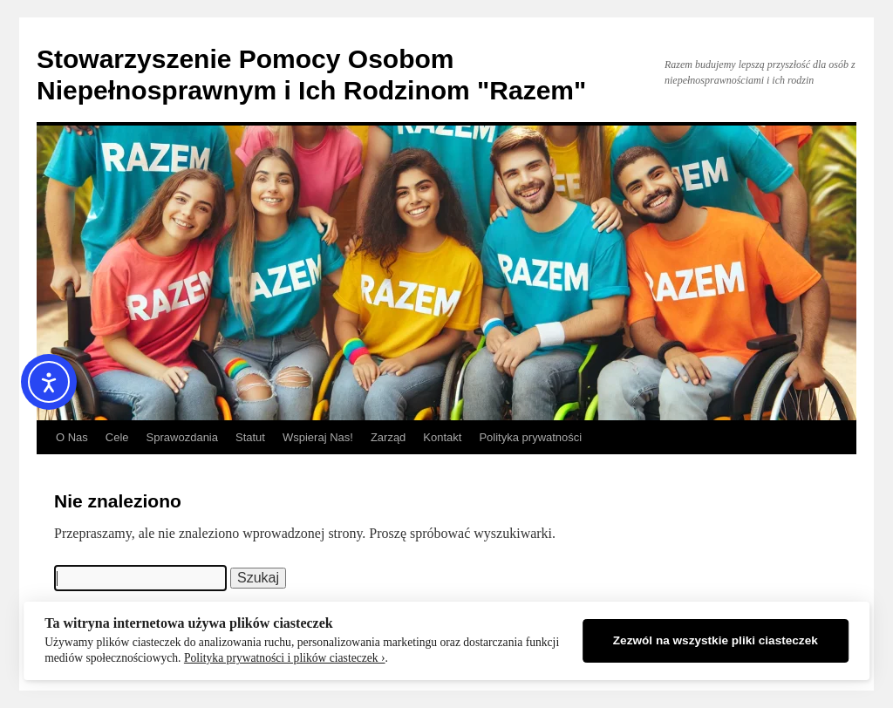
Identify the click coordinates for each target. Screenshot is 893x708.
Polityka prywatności (530, 437)
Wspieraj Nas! (318, 437)
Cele (117, 437)
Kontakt (442, 437)
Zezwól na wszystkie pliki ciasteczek (715, 640)
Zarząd (388, 437)
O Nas (72, 437)
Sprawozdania (182, 437)
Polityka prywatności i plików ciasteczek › (284, 657)
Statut (250, 437)
